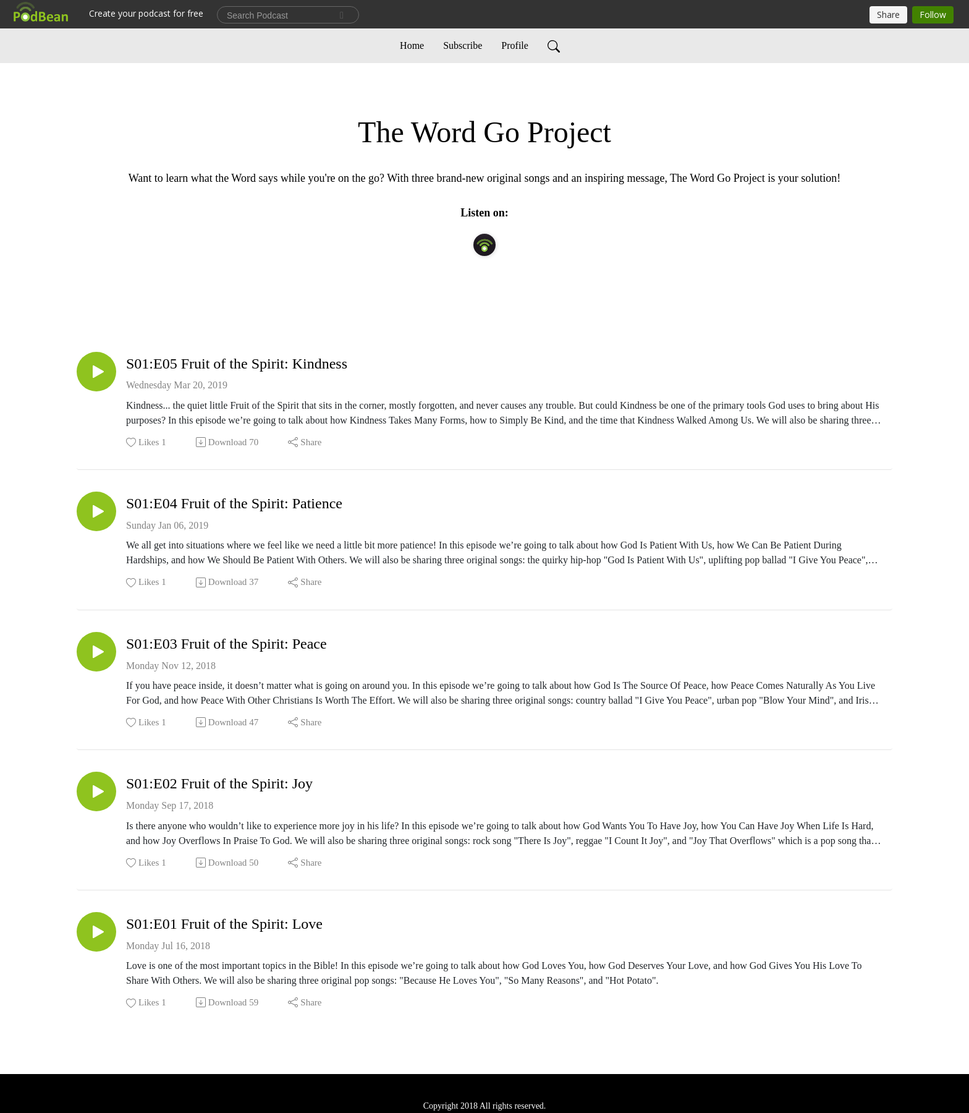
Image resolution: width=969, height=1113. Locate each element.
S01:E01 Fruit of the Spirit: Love (224, 924)
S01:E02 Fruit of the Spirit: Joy (219, 783)
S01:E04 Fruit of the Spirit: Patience (234, 503)
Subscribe (462, 45)
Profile (514, 45)
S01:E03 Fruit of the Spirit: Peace (226, 644)
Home (412, 45)
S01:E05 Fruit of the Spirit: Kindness (236, 364)
